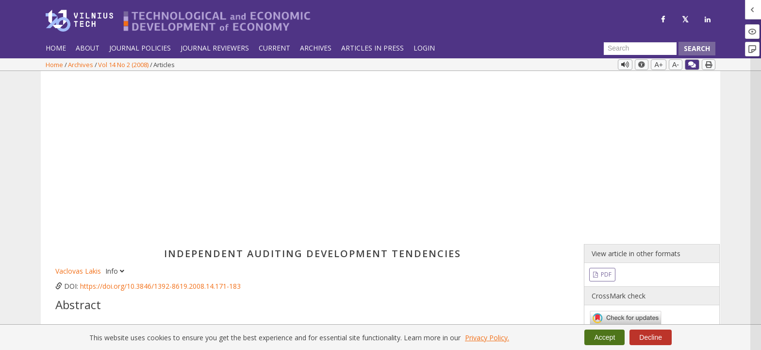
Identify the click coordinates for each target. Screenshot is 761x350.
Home (56, 47)
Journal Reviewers (215, 47)
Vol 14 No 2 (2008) (124, 64)
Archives (315, 47)
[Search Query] (640, 48)
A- (675, 65)
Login (424, 47)
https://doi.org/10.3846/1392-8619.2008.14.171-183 (160, 122)
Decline (650, 337)
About (87, 47)
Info (114, 107)
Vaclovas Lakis (79, 107)
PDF (605, 110)
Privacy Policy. (487, 337)
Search (697, 48)
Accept (604, 337)
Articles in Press (372, 47)
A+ (658, 65)
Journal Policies (140, 47)
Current (274, 47)
